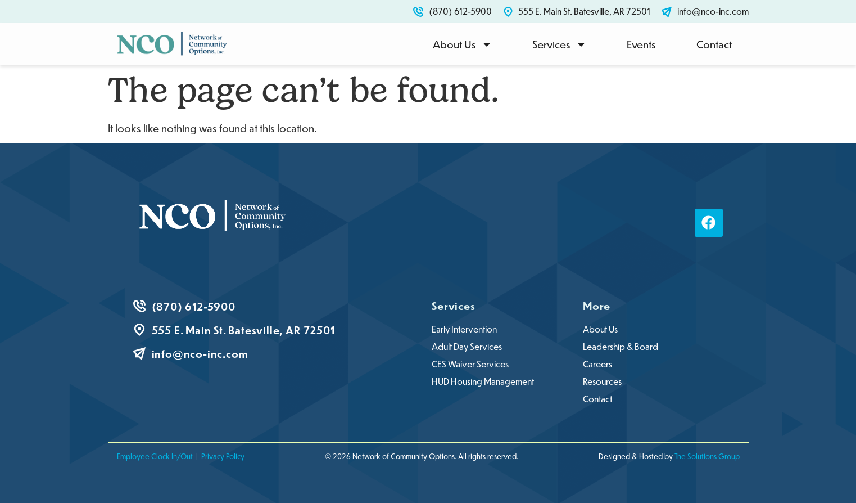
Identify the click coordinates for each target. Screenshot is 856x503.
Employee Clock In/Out (155, 456)
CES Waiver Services (470, 364)
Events (641, 44)
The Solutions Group (707, 456)
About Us (462, 44)
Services (559, 44)
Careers (597, 364)
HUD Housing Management (483, 381)
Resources (602, 381)
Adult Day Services (467, 346)
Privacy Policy (222, 456)
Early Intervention (464, 329)
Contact (714, 44)
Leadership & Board (620, 346)
